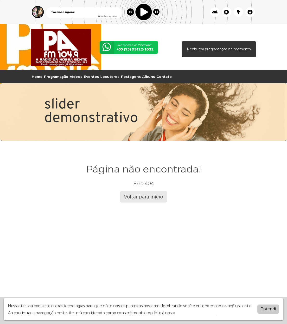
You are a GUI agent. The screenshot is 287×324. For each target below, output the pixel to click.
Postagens (131, 77)
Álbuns (148, 77)
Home (37, 77)
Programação (56, 77)
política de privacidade (196, 313)
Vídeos (76, 77)
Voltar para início (143, 197)
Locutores (109, 77)
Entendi (268, 309)
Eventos (91, 77)
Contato (164, 77)
